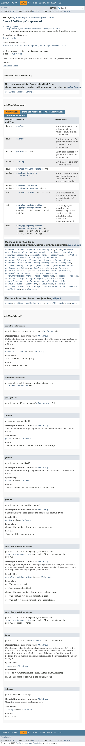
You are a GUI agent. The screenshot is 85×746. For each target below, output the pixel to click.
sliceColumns (46, 284)
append (21, 250)
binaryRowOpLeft (45, 250)
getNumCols (64, 271)
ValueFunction (36, 169)
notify (40, 303)
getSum (19, 151)
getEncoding (61, 268)
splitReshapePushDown (54, 286)
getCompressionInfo (63, 265)
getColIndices (43, 265)
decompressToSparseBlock (57, 260)
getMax (19, 126)
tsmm (18, 192)
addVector (10, 250)
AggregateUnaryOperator (29, 208)
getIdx (31, 271)
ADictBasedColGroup (13, 45)
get (31, 265)
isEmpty (20, 161)
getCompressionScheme (16, 268)
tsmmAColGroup (12, 289)
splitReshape (33, 286)
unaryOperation (30, 289)
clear (25, 252)
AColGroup (17, 54)
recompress (48, 276)
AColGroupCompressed (28, 188)
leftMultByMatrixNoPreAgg (18, 276)
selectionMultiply (55, 281)
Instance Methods (31, 112)
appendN (31, 250)
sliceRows (60, 284)
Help (60, 3)
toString (72, 286)
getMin (19, 139)
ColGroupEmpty (31, 45)
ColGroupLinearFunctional (53, 45)
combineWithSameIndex (60, 252)
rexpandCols (11, 278)
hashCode (30, 303)
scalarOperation (35, 281)
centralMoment (12, 252)
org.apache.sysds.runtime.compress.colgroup (33, 17)
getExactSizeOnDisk (15, 271)
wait (61, 303)
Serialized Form (10, 66)
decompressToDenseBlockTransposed (23, 260)
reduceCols (62, 276)
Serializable (9, 38)
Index (53, 3)
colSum (33, 252)
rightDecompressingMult (32, 278)
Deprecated (44, 3)
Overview (5, 3)
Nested (13, 11)
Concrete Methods (15, 116)
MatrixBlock (28, 192)
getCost (49, 268)
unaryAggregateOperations (30, 205)
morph (37, 276)
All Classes (6, 7)
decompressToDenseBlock (17, 257)
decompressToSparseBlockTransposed (52, 263)
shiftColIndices (13, 284)
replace (74, 276)
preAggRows (22, 169)
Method (35, 11)
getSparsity (27, 273)
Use (29, 3)
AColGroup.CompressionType (19, 92)
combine (43, 252)
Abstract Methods (54, 112)
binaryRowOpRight (65, 250)
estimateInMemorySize (16, 265)
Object (57, 298)
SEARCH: (53, 8)
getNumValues (12, 273)
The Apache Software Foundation (29, 743)
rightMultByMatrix (56, 278)
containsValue (55, 255)
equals (8, 303)
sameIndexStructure (26, 173)
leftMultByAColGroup (46, 273)
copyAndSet (71, 255)
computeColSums (38, 255)
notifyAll (51, 303)
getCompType (36, 268)
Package (14, 3)
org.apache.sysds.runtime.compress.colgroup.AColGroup (33, 29)
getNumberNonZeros (46, 271)
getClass (18, 303)
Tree (35, 3)
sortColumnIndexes (14, 286)
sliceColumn (30, 284)
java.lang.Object (10, 26)
